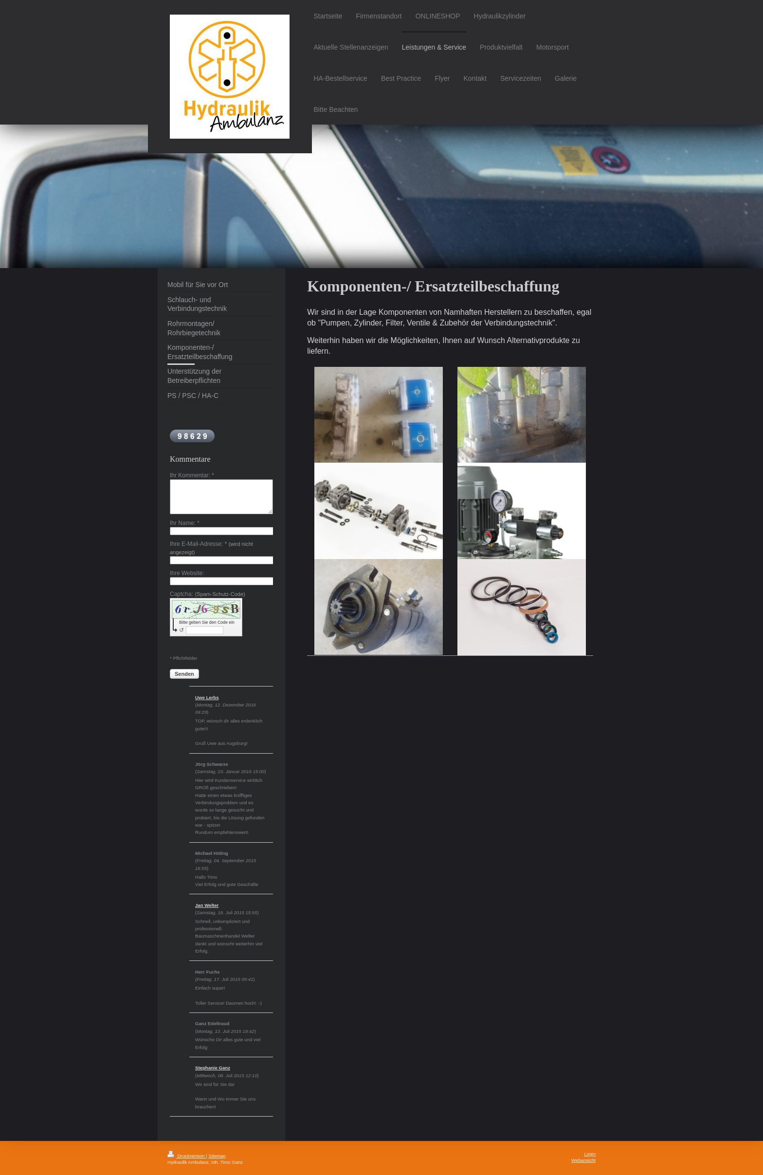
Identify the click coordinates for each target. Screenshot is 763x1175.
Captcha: (207, 594)
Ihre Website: (187, 573)
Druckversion (186, 1155)
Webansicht (583, 1160)
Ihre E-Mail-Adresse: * (211, 548)
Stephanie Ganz (212, 1067)
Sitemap (216, 1155)
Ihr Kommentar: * (192, 475)
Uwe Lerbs (207, 697)
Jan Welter (206, 905)
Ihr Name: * (185, 523)
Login (590, 1154)
